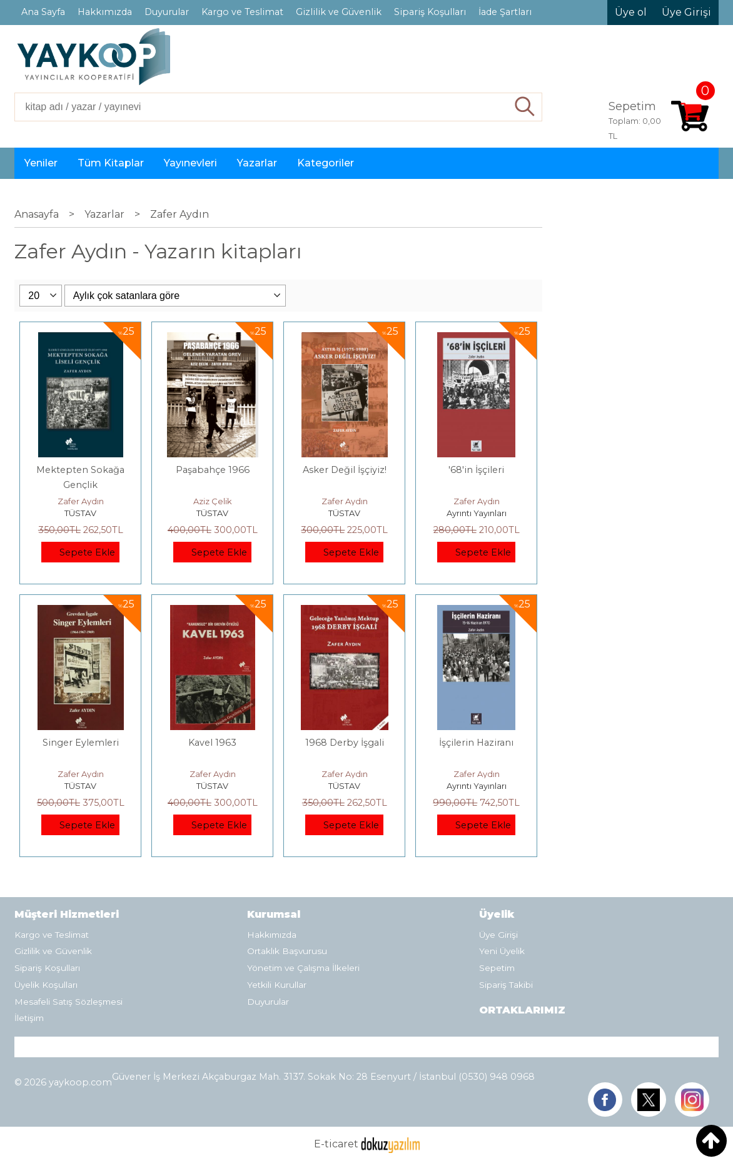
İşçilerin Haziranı (476, 742)
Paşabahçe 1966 (213, 469)
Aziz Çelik (212, 501)
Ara (525, 107)
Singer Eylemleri (81, 742)
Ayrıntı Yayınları (477, 513)
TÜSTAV (80, 513)
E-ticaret (336, 1144)
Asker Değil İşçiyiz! (345, 469)
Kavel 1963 (212, 742)
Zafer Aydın (81, 501)
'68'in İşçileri (476, 469)
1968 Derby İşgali (344, 742)
